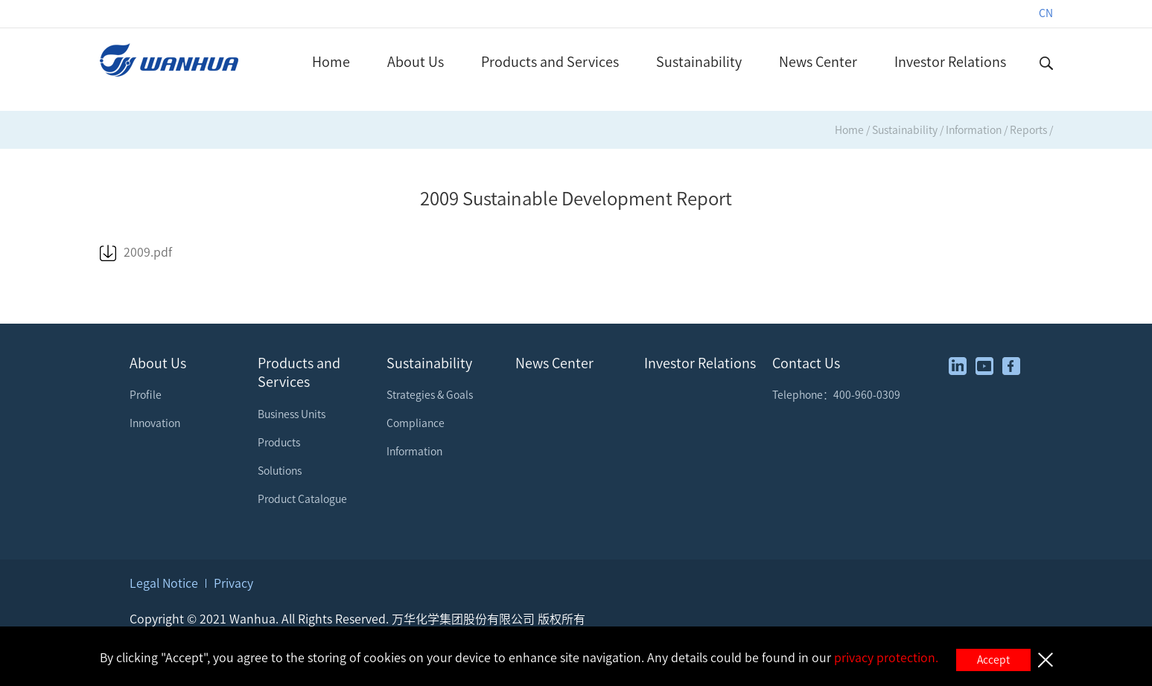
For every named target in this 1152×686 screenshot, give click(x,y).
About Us (415, 61)
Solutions (280, 471)
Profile (146, 395)
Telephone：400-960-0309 (836, 395)
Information (974, 130)
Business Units (291, 414)
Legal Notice (164, 583)
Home (331, 61)
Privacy (233, 583)
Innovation (155, 423)
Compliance (415, 423)
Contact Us (806, 363)
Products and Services (550, 61)
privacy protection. (886, 658)
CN (1046, 13)
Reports (1028, 130)
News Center (818, 61)
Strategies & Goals (429, 395)
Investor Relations (950, 61)
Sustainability (699, 61)
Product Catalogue (302, 499)
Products (279, 442)
